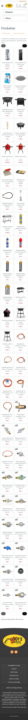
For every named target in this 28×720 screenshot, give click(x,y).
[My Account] (20, 6)
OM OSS (14, 669)
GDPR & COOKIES (14, 679)
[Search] (17, 6)
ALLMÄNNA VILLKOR (14, 665)
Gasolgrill (14, 707)
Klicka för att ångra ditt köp (14, 688)
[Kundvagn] (24, 6)
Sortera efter (19, 33)
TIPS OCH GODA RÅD (14, 682)
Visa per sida (6, 33)
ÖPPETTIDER (14, 672)
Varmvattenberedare (7, 707)
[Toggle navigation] (2, 6)
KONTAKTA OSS (14, 675)
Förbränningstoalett (21, 707)
